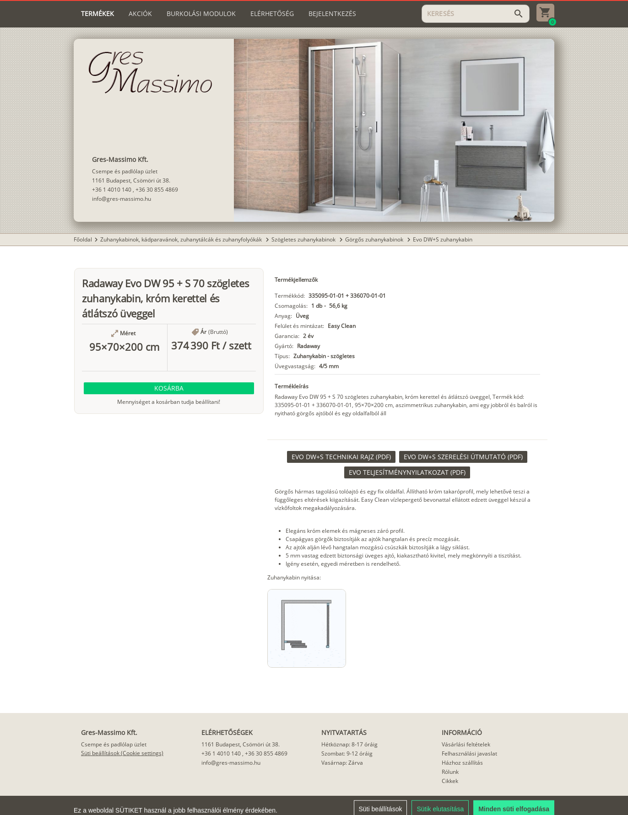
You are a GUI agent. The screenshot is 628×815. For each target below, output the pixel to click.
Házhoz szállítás (462, 763)
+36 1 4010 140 (111, 189)
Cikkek (450, 781)
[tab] (97, 13)
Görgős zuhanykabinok (375, 239)
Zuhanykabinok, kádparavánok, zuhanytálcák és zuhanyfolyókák (181, 239)
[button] (169, 388)
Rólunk (450, 772)
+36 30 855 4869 (156, 189)
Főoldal (83, 239)
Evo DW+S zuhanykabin (442, 239)
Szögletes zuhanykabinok (304, 239)
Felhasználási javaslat (469, 753)
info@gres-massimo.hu (121, 199)
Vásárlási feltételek (466, 744)
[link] (341, 457)
